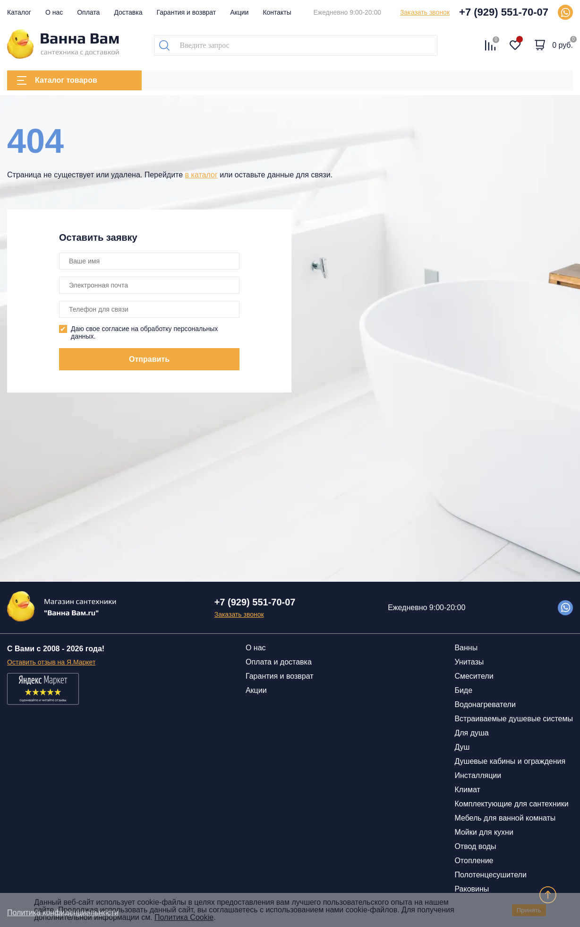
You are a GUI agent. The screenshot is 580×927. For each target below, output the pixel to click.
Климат (467, 790)
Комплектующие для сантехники (511, 804)
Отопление (473, 861)
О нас (54, 12)
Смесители (473, 676)
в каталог (201, 175)
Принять (529, 910)
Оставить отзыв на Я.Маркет (51, 662)
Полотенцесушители (490, 875)
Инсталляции (477, 775)
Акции (239, 12)
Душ (461, 747)
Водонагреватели (484, 704)
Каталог (19, 12)
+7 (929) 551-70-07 (503, 12)
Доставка (128, 12)
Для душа (471, 733)
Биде (463, 690)
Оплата (88, 12)
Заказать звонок (425, 12)
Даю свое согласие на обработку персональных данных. (144, 332)
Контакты (277, 12)
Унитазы (469, 662)
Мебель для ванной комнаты (504, 818)
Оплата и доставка (279, 662)
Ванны (466, 648)
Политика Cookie (183, 917)
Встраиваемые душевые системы (513, 719)
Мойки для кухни (483, 832)
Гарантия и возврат (186, 12)
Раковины (471, 889)
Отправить (149, 359)
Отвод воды (475, 846)
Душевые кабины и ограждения (509, 761)
